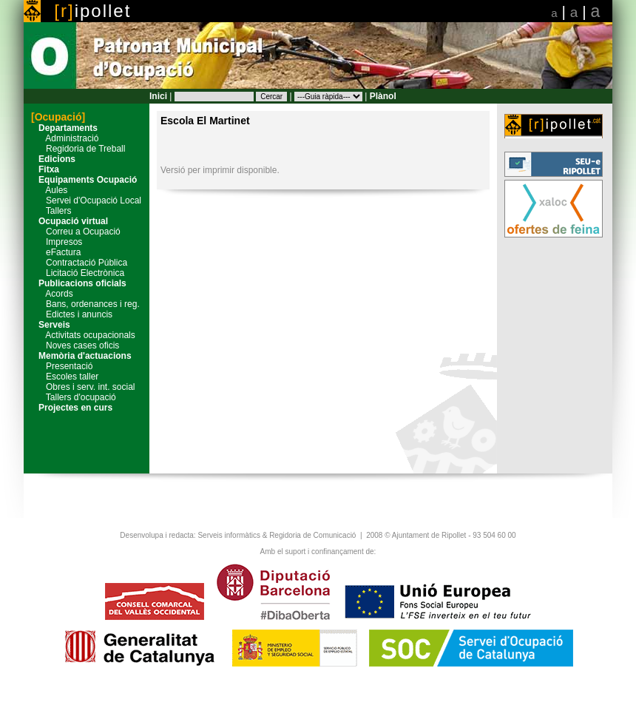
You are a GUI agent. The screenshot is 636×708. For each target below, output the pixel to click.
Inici (158, 96)
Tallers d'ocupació (73, 397)
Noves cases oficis (75, 345)
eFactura (56, 252)
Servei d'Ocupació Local (86, 200)
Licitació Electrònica (77, 273)
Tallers (51, 211)
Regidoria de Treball (78, 149)
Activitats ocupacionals (83, 335)
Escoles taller (64, 376)
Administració (64, 138)
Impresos (56, 242)
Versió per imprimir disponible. (220, 170)
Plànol (383, 96)
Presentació (61, 366)
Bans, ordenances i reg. (85, 304)
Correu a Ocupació (76, 231)
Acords (52, 294)
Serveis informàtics (228, 535)
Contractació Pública (79, 262)
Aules (49, 190)
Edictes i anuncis (71, 314)
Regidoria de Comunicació (312, 535)
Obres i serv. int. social (83, 387)
